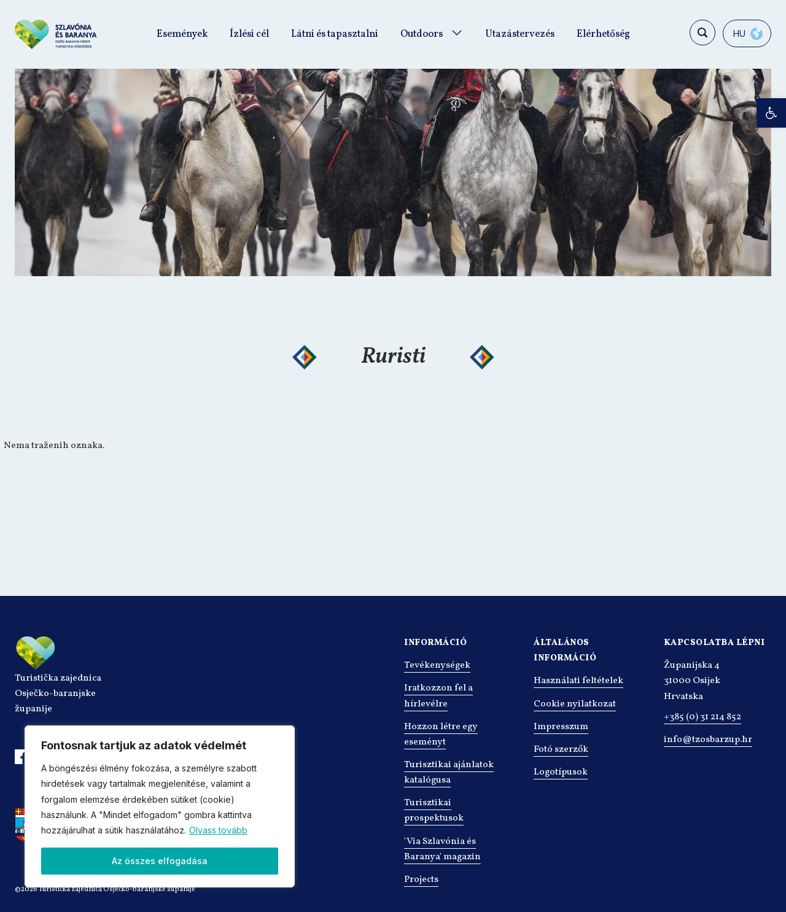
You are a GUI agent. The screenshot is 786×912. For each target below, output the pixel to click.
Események (182, 34)
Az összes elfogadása (160, 861)
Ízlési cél (249, 34)
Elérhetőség (603, 34)
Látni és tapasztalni (334, 34)
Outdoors (421, 34)
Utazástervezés (519, 34)
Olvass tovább (218, 830)
